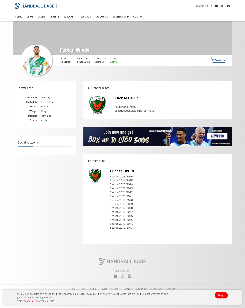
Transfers (85, 16)
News (29, 16)
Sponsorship (121, 16)
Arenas (68, 16)
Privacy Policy (29, 301)
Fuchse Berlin (127, 98)
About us (102, 16)
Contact (138, 16)
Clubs (41, 16)
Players (55, 16)
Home (18, 16)
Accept (221, 295)
